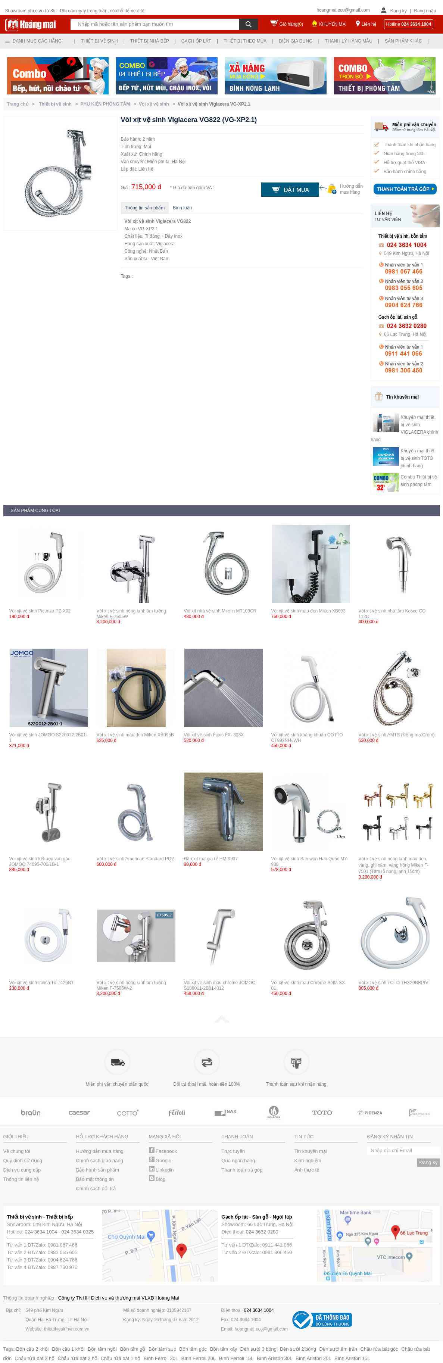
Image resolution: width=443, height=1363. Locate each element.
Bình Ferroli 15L (236, 1358)
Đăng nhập (425, 10)
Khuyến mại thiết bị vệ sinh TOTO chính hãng (417, 458)
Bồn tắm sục (162, 1349)
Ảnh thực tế (306, 1170)
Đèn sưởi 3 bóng (258, 1349)
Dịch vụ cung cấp (22, 1170)
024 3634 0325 (78, 1232)
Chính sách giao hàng (99, 1160)
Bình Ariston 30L (274, 1358)
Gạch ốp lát (196, 41)
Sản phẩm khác (403, 41)
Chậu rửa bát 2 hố (77, 1358)
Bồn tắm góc (193, 1349)
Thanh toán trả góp (242, 1170)
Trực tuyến (233, 1151)
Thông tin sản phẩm (145, 207)
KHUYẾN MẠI (333, 24)
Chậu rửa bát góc (379, 1349)
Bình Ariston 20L (313, 1358)
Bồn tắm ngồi (102, 1349)
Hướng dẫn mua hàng (100, 1151)
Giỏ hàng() (291, 24)
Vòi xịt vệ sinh (140, 221)
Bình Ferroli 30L (161, 1358)
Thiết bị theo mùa (245, 41)
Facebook (163, 1151)
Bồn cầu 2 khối (32, 1349)
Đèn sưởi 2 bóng (298, 1349)
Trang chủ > (22, 104)
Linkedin (161, 1170)
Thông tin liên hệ (21, 1179)
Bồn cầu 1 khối (68, 1349)
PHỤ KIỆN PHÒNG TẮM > (110, 104)
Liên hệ (369, 24)
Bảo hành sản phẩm (97, 1170)
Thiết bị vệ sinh (99, 41)
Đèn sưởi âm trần (338, 1349)
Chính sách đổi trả (96, 1188)
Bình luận (182, 207)
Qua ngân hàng (238, 1160)
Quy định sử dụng (23, 1160)
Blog (157, 1179)
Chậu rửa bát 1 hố (120, 1358)
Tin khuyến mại (310, 1151)
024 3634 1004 (41, 1232)
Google (160, 1160)
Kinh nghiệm (307, 1160)
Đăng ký (398, 10)
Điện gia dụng (295, 41)
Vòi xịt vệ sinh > (158, 104)
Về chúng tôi (16, 1151)
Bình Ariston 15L (352, 1358)
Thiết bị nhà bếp (149, 41)
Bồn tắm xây (223, 1349)
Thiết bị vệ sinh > (59, 104)
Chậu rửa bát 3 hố (34, 1358)
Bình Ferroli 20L (198, 1358)
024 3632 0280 (262, 1232)
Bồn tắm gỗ (133, 1349)
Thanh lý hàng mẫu (348, 41)
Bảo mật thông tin (95, 1179)
